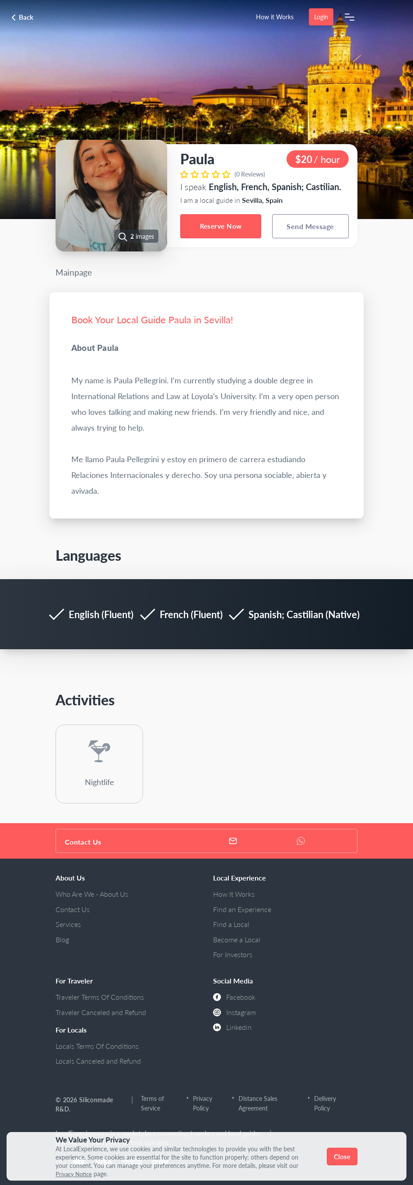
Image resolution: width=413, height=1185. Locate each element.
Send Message (310, 226)
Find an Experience (242, 909)
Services (68, 924)
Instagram (234, 1012)
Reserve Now (221, 226)
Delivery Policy (325, 1103)
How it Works (275, 17)
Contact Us (73, 909)
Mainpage (74, 272)
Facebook (234, 997)
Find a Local (231, 924)
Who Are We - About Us (92, 894)
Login (321, 17)
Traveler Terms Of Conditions (100, 997)
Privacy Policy (203, 1103)
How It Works (234, 894)
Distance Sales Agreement (257, 1103)
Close (342, 1156)
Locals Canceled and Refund (98, 1061)
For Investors (232, 954)
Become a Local (236, 939)
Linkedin (232, 1027)
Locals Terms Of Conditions (97, 1046)
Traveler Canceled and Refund (101, 1012)
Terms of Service (152, 1103)
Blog (62, 939)
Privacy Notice (75, 1174)
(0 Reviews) (249, 174)
